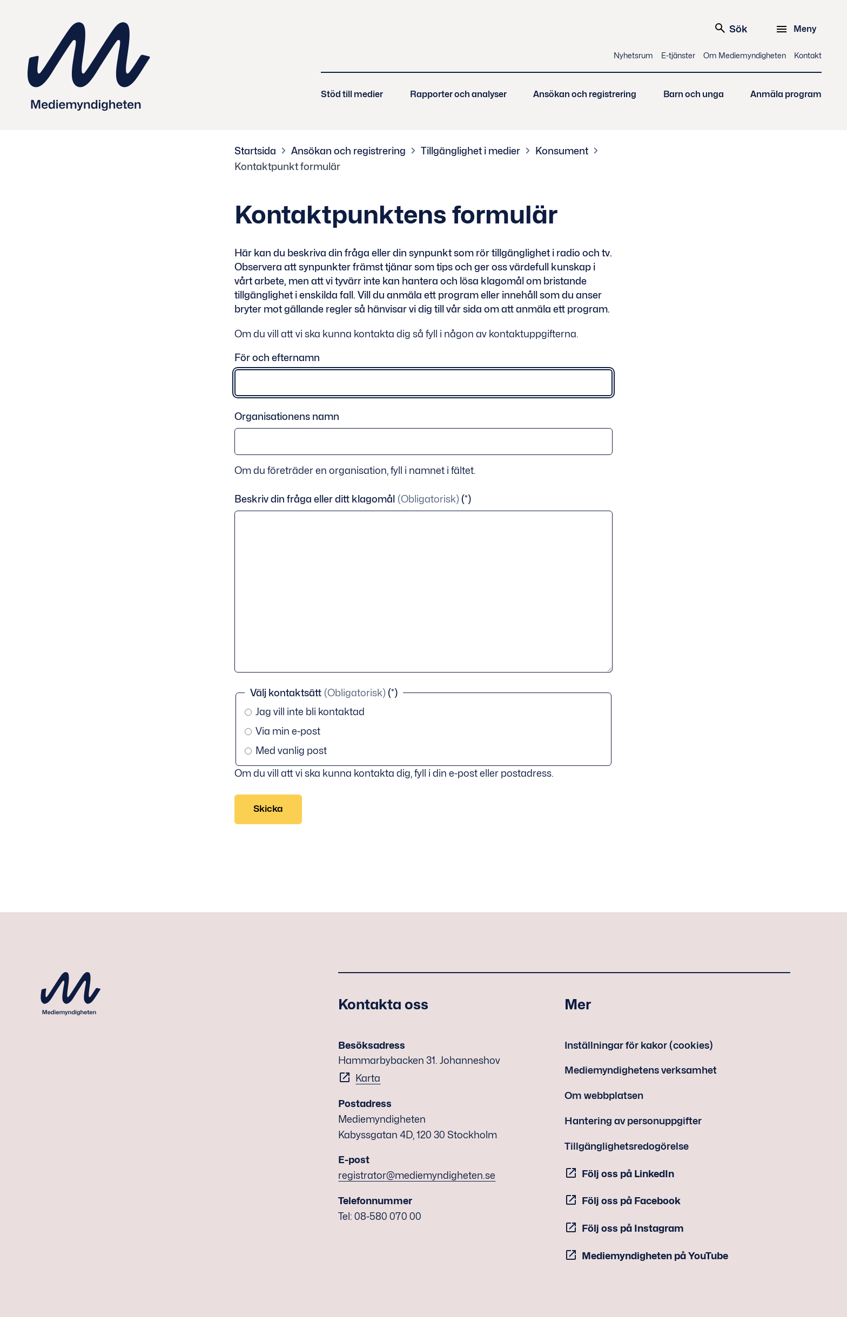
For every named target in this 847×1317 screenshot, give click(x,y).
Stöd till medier (352, 94)
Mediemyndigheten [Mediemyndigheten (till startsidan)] (89, 67)
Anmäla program (786, 94)
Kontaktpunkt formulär (287, 166)
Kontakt (808, 55)
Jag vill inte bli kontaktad (305, 711)
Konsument (561, 151)
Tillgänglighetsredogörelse (626, 1146)
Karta (367, 1078)
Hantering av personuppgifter (633, 1120)
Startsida (255, 151)
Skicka (268, 808)
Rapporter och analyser (458, 94)
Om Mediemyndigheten (744, 55)
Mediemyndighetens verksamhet (640, 1070)
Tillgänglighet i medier (470, 151)
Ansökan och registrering (584, 94)
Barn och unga (693, 94)
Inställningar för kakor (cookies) (638, 1045)
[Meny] (798, 29)
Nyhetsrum (633, 55)
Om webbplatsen (603, 1095)
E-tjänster (678, 55)
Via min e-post (282, 731)
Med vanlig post (286, 750)
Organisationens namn (286, 416)
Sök (731, 28)
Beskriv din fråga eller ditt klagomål (347, 499)
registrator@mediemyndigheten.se (416, 1175)
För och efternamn (277, 357)
